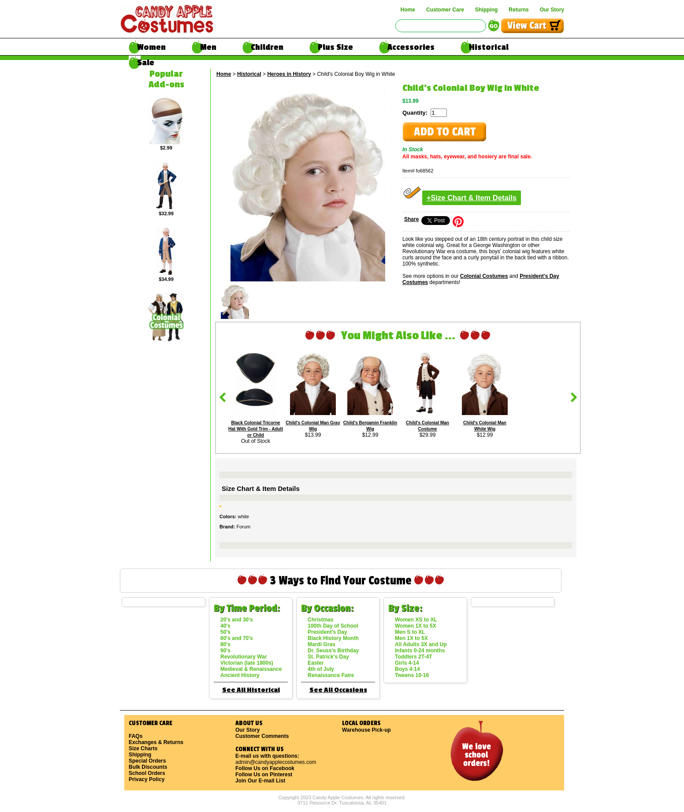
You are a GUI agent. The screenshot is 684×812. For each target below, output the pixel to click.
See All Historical (251, 690)
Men (208, 47)
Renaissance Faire (331, 675)
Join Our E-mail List (260, 781)
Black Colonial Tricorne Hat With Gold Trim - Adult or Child (255, 429)
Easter (316, 663)
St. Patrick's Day (328, 657)
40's (225, 626)
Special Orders (147, 761)
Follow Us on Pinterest (263, 774)
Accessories (411, 47)
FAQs (135, 736)
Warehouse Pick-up (366, 730)
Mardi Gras (321, 644)
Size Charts (143, 748)
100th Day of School (333, 626)
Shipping (486, 10)
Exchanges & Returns (156, 742)
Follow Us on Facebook (264, 768)
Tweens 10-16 (412, 675)
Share (411, 219)
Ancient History (240, 675)
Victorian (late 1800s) (246, 663)
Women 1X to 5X (415, 626)
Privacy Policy (146, 779)
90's (225, 650)
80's (225, 644)
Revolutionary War (243, 657)
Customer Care (445, 10)
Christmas (321, 620)
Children (267, 47)
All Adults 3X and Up (421, 644)
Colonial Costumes (484, 276)
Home (408, 10)
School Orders (147, 773)
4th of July (321, 669)
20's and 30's (236, 620)
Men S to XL (410, 632)
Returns (518, 10)
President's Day (327, 632)
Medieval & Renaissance (251, 669)
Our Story (552, 10)
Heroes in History (289, 74)
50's (225, 632)
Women (151, 47)
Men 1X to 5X (411, 638)
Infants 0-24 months (420, 650)
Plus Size (335, 47)
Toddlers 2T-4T (413, 657)
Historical (489, 47)
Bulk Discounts (148, 767)
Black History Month (333, 638)
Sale (145, 62)
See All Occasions (338, 690)
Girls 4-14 (407, 663)
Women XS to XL (416, 620)
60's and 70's (236, 638)
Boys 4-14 (407, 669)
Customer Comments (262, 736)
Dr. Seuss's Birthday (333, 650)
